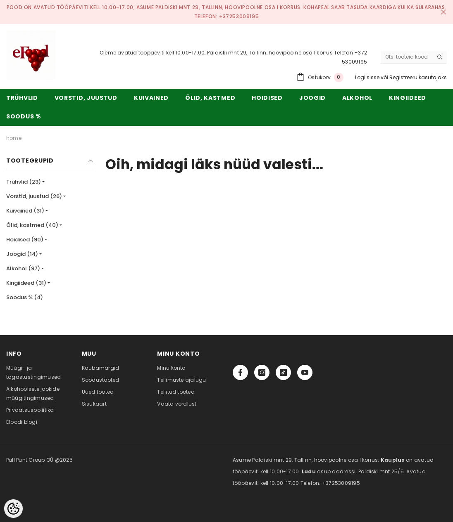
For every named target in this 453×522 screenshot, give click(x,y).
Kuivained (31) (25, 211)
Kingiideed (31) (26, 283)
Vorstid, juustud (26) (34, 196)
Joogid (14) (22, 254)
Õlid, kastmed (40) (32, 225)
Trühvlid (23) (23, 182)
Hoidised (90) (24, 239)
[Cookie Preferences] (13, 508)
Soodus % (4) (24, 297)
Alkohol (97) (23, 268)
